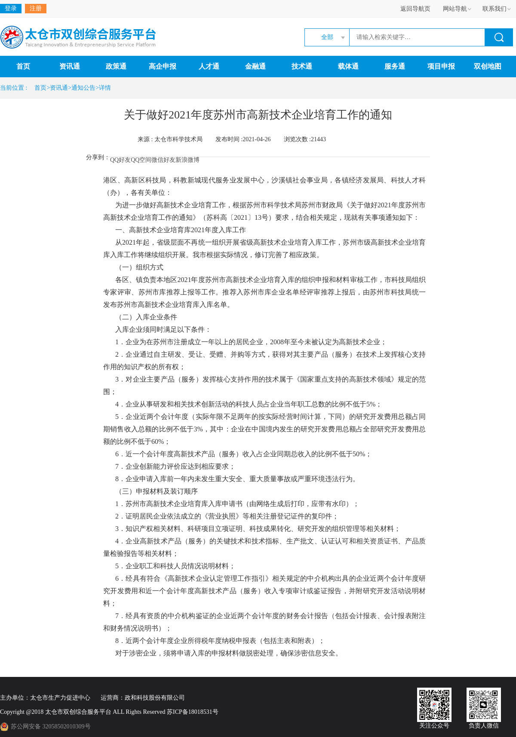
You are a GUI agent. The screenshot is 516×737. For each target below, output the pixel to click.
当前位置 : (15, 88)
